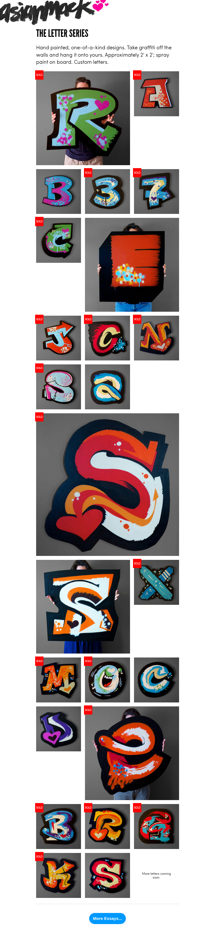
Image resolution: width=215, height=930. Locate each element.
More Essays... (107, 918)
